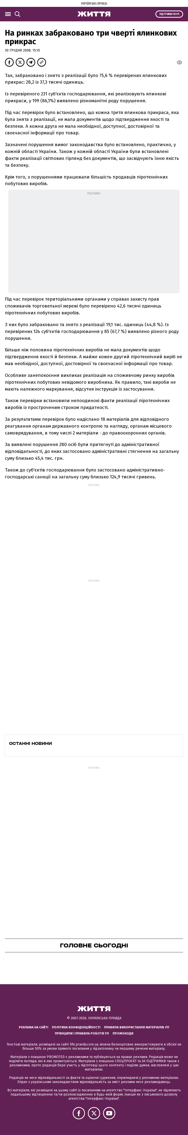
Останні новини (30, 743)
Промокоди (123, 1033)
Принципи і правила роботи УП (82, 1033)
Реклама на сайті (33, 1027)
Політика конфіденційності (76, 1027)
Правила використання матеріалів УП (136, 1027)
